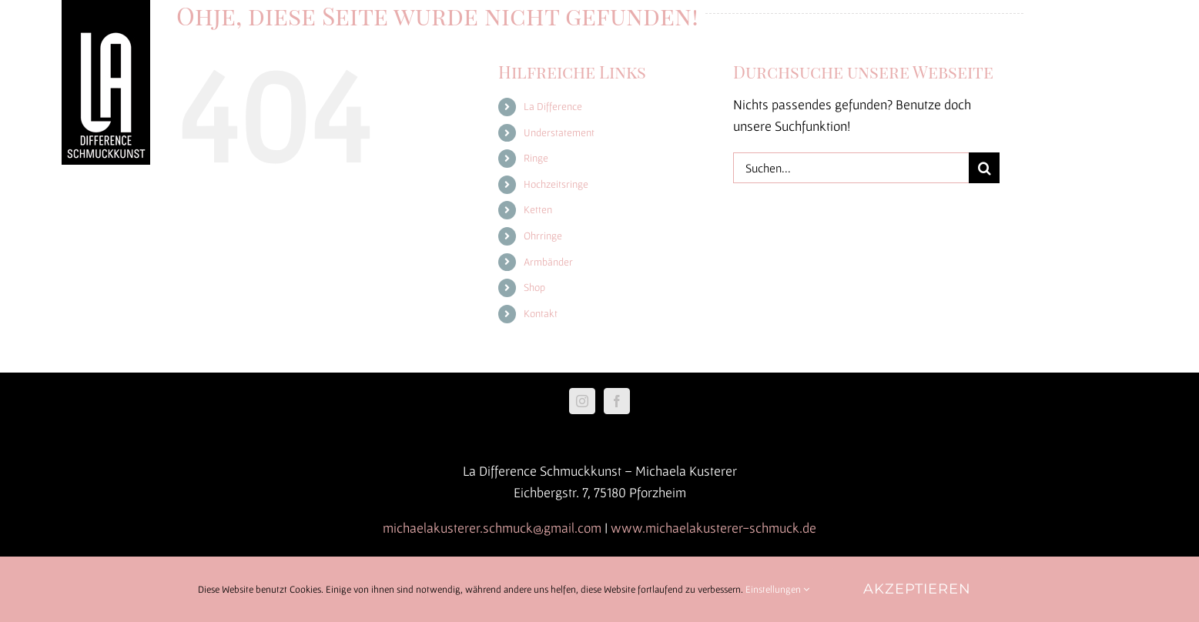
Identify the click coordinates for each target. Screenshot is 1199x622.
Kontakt (541, 313)
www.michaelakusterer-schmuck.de (713, 528)
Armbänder (548, 262)
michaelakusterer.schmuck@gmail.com (492, 528)
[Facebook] (617, 401)
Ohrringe (543, 235)
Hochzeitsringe (556, 184)
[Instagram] (582, 401)
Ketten (538, 209)
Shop (534, 287)
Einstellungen (777, 589)
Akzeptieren (917, 588)
